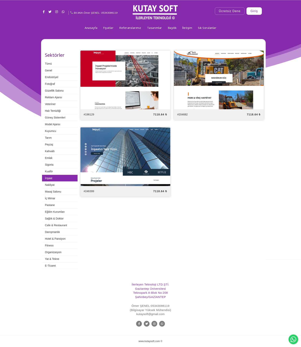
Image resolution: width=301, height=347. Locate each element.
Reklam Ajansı (53, 97)
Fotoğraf (50, 83)
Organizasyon (53, 252)
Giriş (254, 11)
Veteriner (50, 104)
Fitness (49, 245)
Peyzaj (49, 144)
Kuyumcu (50, 131)
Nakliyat (50, 184)
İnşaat (48, 178)
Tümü (48, 63)
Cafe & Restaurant (56, 225)
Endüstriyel (51, 77)
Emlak (48, 157)
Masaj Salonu (53, 191)
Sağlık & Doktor (54, 218)
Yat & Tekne (52, 258)
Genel (48, 70)
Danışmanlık (52, 232)
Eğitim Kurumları (55, 211)
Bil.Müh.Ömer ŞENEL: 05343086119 (93, 12)
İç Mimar (50, 198)
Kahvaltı (50, 151)
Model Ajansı (52, 124)
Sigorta (49, 164)
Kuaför (49, 171)
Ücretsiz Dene (230, 11)
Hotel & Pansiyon (55, 238)
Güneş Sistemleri (55, 117)
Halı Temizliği (53, 110)
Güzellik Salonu (54, 90)
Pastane (50, 205)
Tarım (48, 137)
